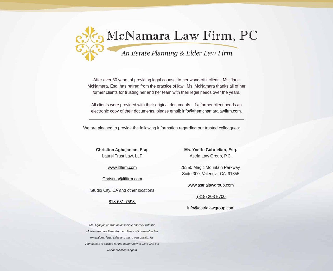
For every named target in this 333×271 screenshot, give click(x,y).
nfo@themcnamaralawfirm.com (212, 111)
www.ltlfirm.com (122, 167)
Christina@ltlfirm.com (122, 179)
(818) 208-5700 (211, 196)
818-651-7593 (122, 202)
